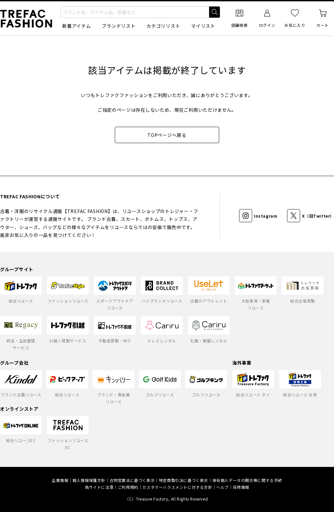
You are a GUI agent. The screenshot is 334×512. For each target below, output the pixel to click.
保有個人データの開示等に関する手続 (247, 480)
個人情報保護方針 (88, 480)
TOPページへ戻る (166, 135)
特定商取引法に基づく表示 (183, 480)
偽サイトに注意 (99, 487)
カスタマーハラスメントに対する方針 (177, 487)
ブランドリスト (118, 26)
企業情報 (60, 480)
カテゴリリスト (163, 26)
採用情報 (241, 487)
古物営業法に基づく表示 (132, 480)
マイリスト (203, 26)
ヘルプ (222, 487)
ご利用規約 (128, 487)
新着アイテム (76, 26)
